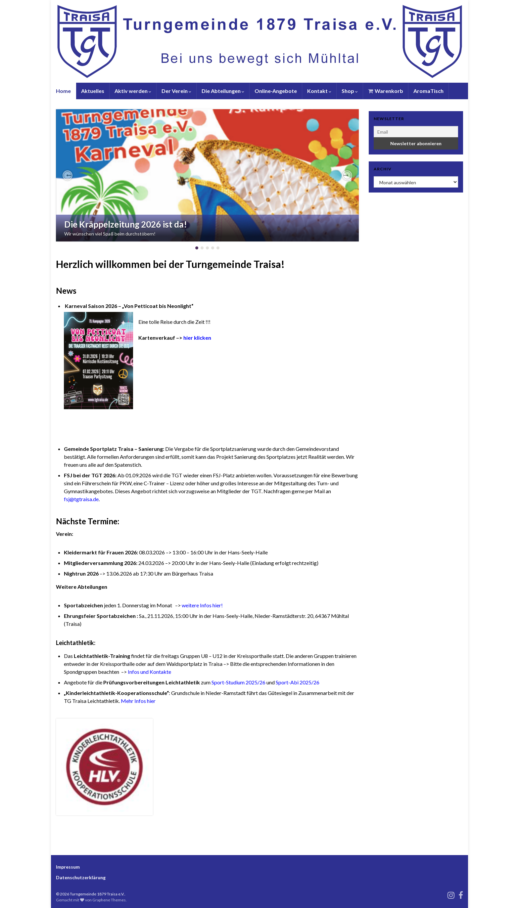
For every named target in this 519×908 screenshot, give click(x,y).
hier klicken (197, 337)
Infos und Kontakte (149, 672)
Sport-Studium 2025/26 (238, 682)
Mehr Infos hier (138, 701)
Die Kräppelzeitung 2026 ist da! (125, 224)
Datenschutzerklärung (81, 877)
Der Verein (176, 91)
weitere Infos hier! (202, 605)
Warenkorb (385, 91)
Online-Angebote (276, 91)
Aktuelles (92, 91)
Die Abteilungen (223, 91)
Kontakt (319, 91)
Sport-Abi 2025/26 (297, 682)
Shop (350, 91)
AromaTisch (428, 91)
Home (63, 91)
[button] (67, 175)
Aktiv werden (133, 91)
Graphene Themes (109, 899)
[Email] (416, 131)
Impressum (68, 867)
